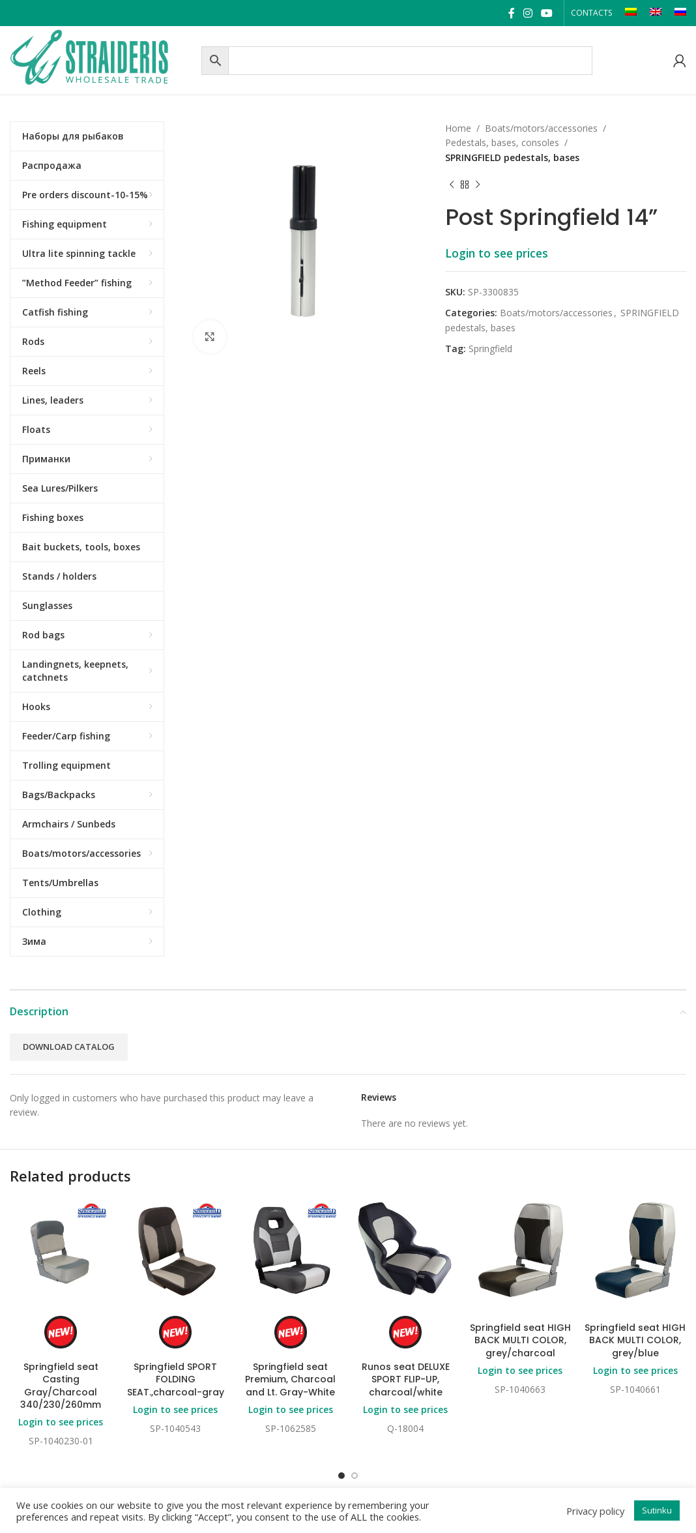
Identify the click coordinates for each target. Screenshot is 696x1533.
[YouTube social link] (547, 13)
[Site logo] (102, 59)
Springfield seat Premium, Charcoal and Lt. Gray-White (290, 1379)
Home (458, 128)
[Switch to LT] (631, 13)
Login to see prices (496, 253)
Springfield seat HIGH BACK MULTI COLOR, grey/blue (635, 1340)
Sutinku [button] (657, 1510)
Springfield (490, 348)
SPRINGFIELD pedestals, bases (512, 157)
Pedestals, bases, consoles (502, 142)
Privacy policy (595, 1511)
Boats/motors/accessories (541, 128)
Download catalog (69, 1046)
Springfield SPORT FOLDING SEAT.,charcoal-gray (175, 1379)
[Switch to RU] (680, 13)
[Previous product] (451, 184)
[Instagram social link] (527, 13)
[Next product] (477, 184)
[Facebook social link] (511, 13)
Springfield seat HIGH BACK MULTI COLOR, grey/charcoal (520, 1340)
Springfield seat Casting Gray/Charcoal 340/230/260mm (60, 1386)
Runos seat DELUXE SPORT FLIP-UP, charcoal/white (406, 1379)
